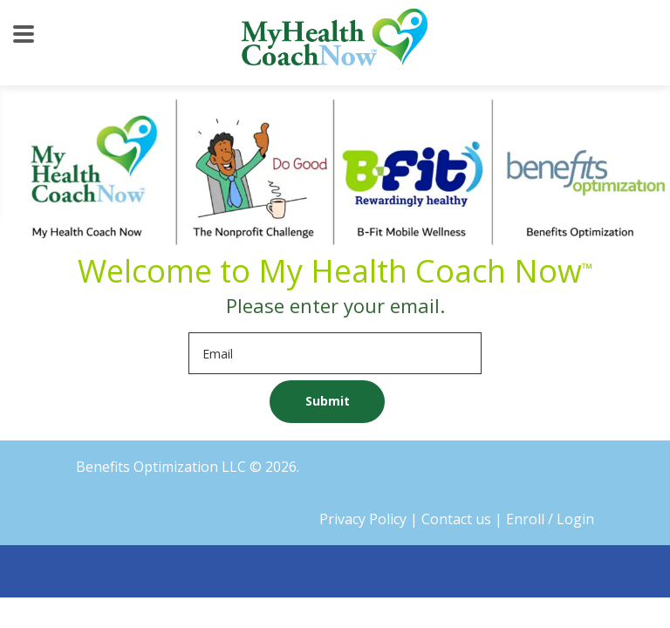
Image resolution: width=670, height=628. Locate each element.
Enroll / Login (550, 519)
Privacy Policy (363, 519)
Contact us (456, 519)
